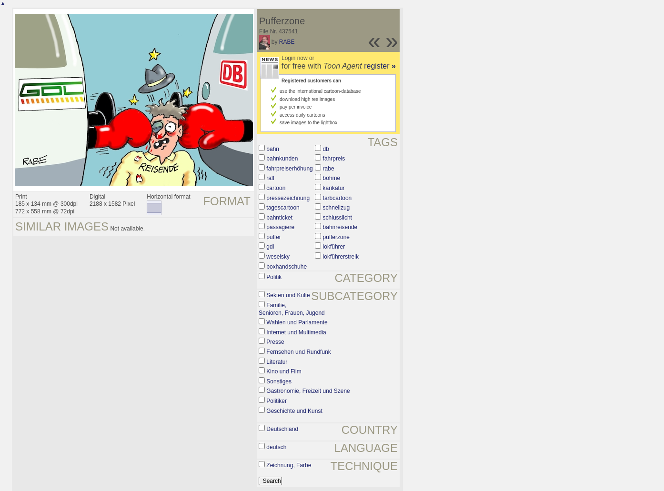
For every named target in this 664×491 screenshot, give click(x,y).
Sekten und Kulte (288, 295)
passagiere (280, 227)
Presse (275, 342)
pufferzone (336, 237)
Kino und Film (283, 371)
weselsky (278, 256)
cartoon (275, 188)
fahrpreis (334, 158)
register (380, 66)
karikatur (334, 188)
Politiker (276, 401)
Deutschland (282, 429)
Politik (274, 277)
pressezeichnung (288, 198)
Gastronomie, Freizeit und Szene (308, 391)
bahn (272, 149)
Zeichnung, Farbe (288, 465)
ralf (270, 178)
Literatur (276, 362)
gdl (270, 246)
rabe (328, 168)
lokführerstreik (341, 256)
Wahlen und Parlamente (296, 322)
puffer (273, 237)
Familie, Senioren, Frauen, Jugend (292, 309)
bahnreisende (340, 227)
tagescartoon (282, 207)
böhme (332, 178)
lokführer (334, 246)
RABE (287, 42)
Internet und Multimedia (296, 332)
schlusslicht (337, 217)
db (326, 149)
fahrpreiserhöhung (289, 168)
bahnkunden (282, 158)
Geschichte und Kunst (294, 411)
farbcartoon (337, 198)
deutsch (276, 447)
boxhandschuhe (286, 266)
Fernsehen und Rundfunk (298, 352)
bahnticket (279, 217)
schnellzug (336, 207)
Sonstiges (279, 381)
